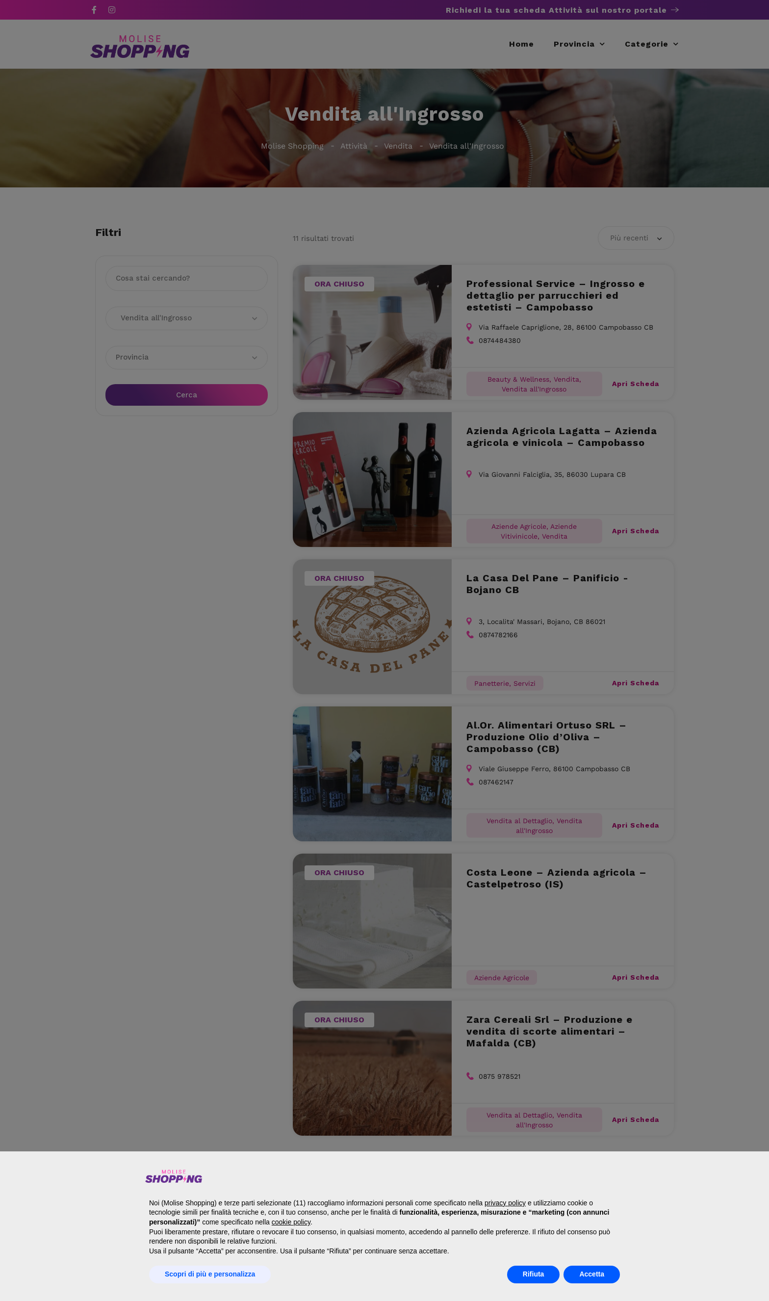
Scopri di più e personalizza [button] (210, 1274)
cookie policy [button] (291, 1222)
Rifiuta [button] (533, 1274)
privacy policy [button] (505, 1203)
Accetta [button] (591, 1274)
